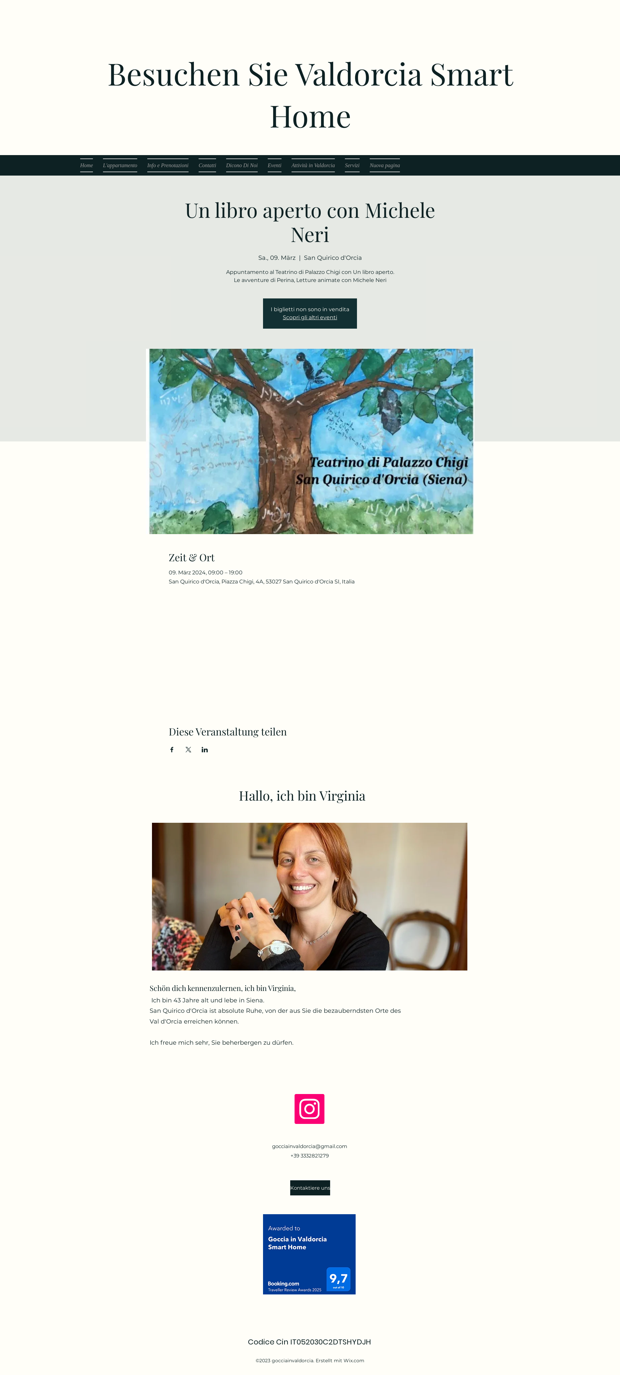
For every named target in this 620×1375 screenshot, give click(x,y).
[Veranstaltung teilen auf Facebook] (172, 749)
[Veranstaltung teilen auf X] (188, 749)
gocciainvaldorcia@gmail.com (309, 1146)
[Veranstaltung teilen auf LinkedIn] (205, 749)
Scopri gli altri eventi (310, 317)
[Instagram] (309, 1109)
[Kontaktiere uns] (310, 1187)
